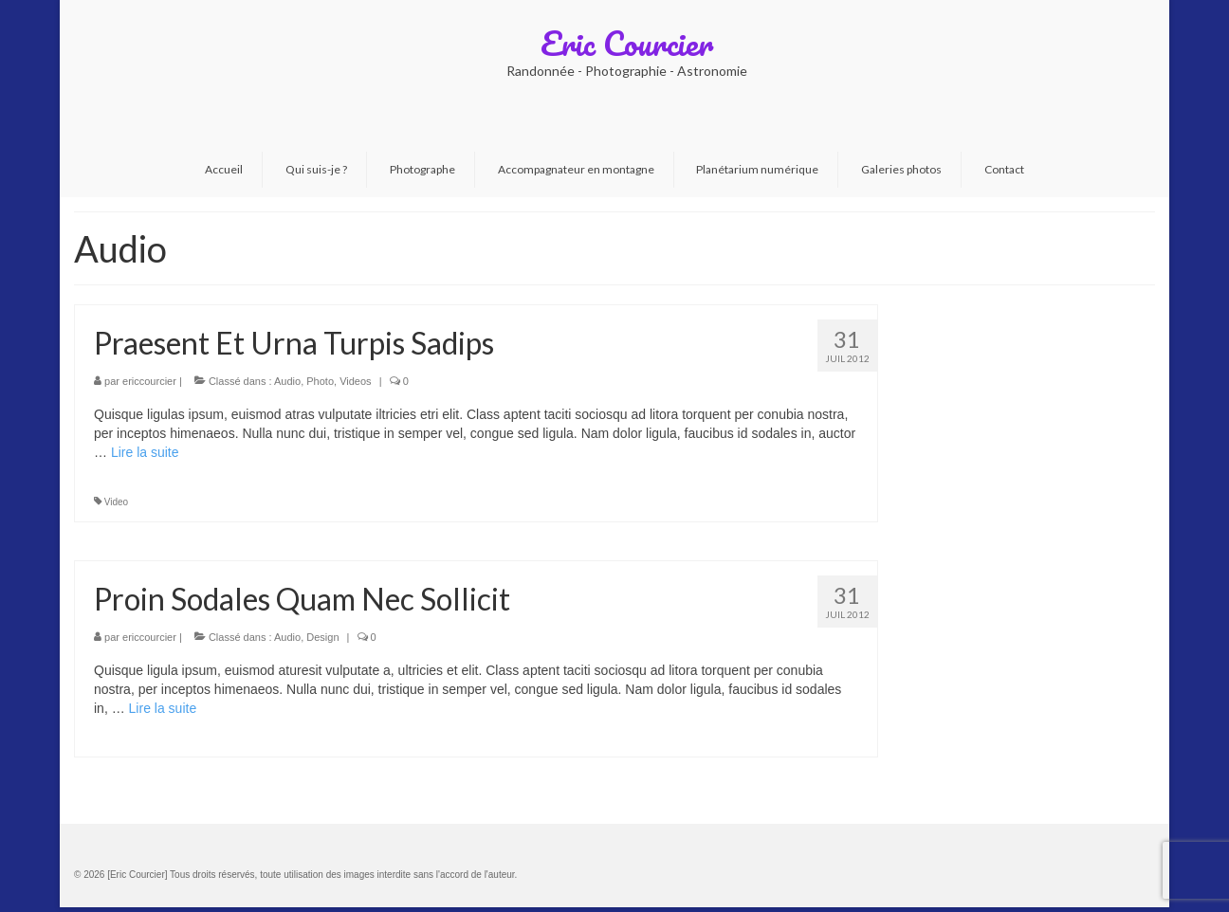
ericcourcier (149, 381)
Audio (287, 381)
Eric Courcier (627, 42)
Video (116, 502)
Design (322, 637)
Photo (320, 381)
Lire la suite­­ (145, 452)
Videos (355, 381)
